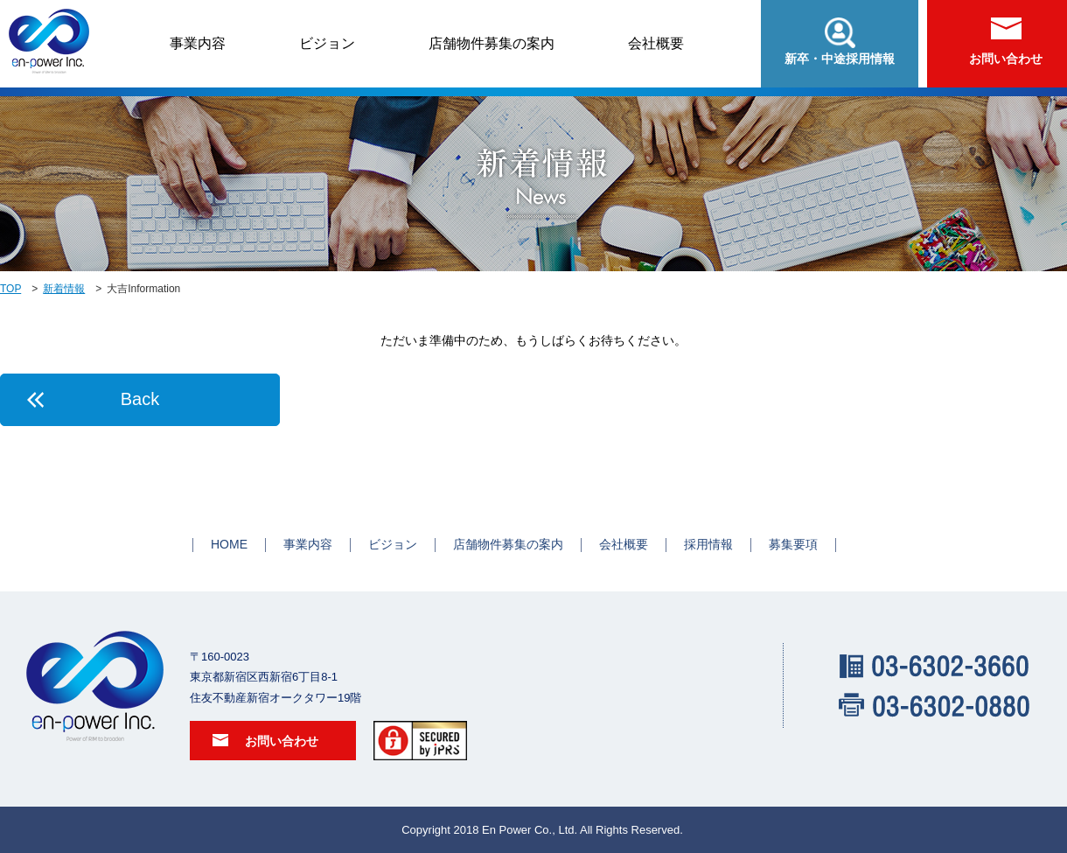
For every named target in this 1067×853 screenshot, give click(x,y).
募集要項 (793, 544)
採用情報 (708, 544)
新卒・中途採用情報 (840, 41)
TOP (10, 289)
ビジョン (327, 43)
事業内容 (198, 43)
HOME (229, 544)
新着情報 (64, 289)
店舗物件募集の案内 (491, 43)
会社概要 (656, 43)
